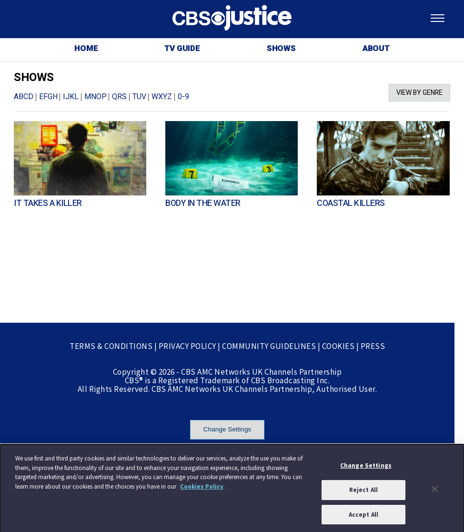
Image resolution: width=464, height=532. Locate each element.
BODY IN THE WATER (203, 203)
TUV (139, 96)
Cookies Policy (201, 488)
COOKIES (338, 346)
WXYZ (161, 96)
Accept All (363, 516)
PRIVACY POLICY (187, 346)
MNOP (95, 96)
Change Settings (227, 429)
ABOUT (376, 48)
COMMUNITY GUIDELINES (269, 346)
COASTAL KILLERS (351, 203)
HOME (86, 48)
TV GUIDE (182, 48)
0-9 (183, 96)
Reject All (363, 491)
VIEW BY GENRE (419, 93)
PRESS (373, 346)
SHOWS (281, 48)
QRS (119, 96)
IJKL (71, 96)
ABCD (23, 96)
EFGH (48, 96)
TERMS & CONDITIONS (111, 346)
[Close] (435, 490)
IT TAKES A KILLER (48, 203)
